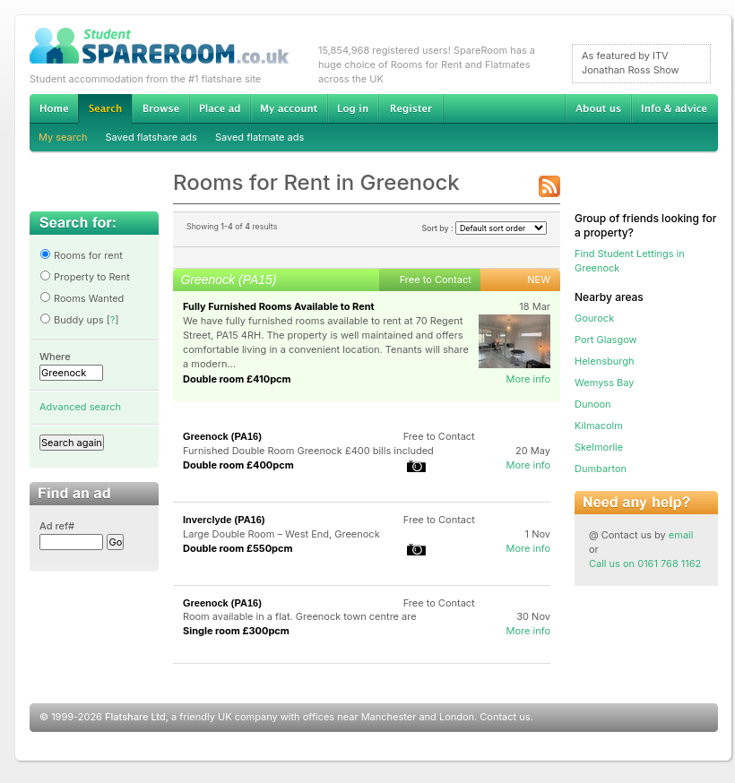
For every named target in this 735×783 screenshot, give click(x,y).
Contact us (505, 716)
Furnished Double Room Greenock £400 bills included (308, 450)
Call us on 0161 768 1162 (645, 563)
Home (54, 108)
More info (528, 379)
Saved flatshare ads (151, 137)
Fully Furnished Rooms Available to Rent (279, 306)
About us (598, 108)
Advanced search (80, 406)
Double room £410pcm (237, 379)
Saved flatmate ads (259, 137)
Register (411, 108)
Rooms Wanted (81, 298)
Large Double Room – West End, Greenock (281, 534)
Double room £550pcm (238, 548)
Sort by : (484, 228)
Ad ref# (56, 526)
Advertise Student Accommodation (219, 108)
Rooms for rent (81, 255)
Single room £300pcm (236, 630)
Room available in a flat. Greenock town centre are (300, 616)
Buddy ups (71, 320)
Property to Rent (84, 277)
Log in (352, 108)
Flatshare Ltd (135, 716)
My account (288, 108)
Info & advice (674, 108)
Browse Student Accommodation (160, 108)
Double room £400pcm (238, 465)
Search (105, 109)
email (681, 535)
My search (63, 137)
